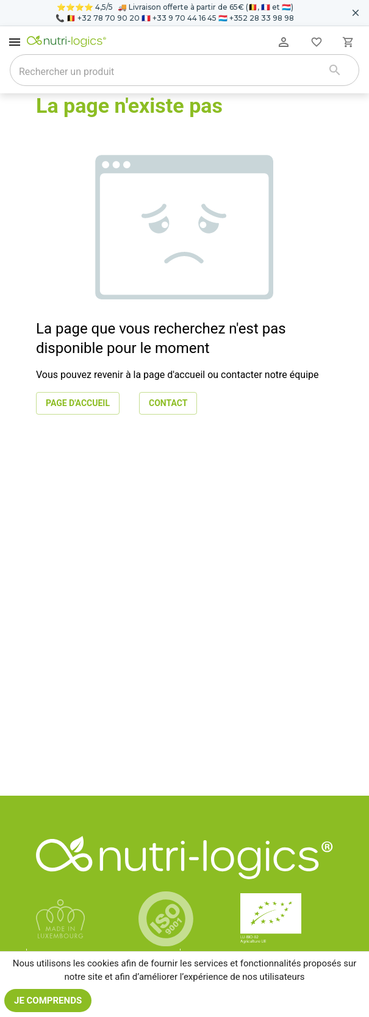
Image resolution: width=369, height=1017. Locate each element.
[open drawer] (14, 42)
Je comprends (47, 1000)
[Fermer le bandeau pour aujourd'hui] (355, 12)
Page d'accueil (78, 403)
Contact (168, 403)
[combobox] (169, 71)
